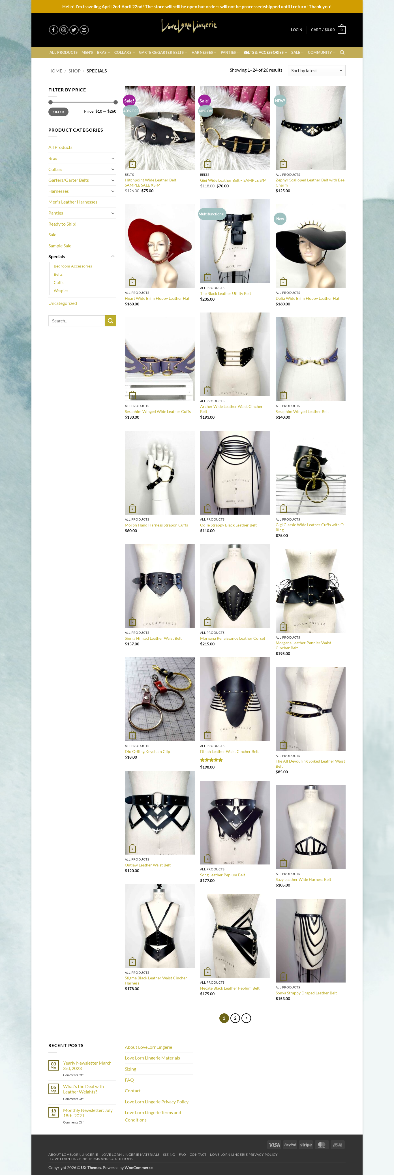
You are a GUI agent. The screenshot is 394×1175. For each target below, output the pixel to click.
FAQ (129, 1079)
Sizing (130, 1068)
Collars (124, 52)
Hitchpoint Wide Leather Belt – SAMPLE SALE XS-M (152, 182)
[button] (296, 30)
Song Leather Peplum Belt (222, 874)
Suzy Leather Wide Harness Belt (303, 879)
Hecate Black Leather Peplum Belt (230, 988)
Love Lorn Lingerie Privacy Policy (157, 1101)
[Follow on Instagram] (63, 30)
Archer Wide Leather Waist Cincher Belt (231, 409)
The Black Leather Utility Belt (225, 293)
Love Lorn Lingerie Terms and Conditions (153, 1116)
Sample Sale (59, 245)
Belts (58, 274)
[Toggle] (113, 158)
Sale (297, 52)
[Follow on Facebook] (53, 30)
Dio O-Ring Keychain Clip (147, 751)
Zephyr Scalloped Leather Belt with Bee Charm (310, 182)
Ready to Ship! (62, 223)
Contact (133, 1090)
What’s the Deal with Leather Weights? (83, 1089)
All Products (64, 52)
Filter (58, 112)
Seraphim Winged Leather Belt (302, 411)
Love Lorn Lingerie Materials (152, 1057)
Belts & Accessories (265, 52)
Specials (56, 256)
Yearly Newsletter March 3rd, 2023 (87, 1065)
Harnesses (204, 52)
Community (322, 52)
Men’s (87, 52)
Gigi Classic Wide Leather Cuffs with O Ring (310, 527)
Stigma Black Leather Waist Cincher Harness (156, 980)
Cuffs (58, 282)
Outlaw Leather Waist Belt (148, 864)
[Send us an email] (84, 30)
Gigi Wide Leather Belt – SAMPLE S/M (233, 180)
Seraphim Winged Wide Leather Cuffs (158, 411)
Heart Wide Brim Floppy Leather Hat (157, 298)
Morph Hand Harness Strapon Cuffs (156, 525)
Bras (103, 52)
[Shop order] (317, 70)
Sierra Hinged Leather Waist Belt (153, 638)
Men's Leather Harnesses (72, 201)
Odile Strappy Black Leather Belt (228, 525)
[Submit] (110, 320)
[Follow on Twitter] (74, 30)
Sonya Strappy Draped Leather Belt (306, 992)
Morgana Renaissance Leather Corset (232, 638)
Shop (74, 70)
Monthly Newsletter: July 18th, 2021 (88, 1112)
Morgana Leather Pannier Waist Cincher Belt (303, 645)
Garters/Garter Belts (163, 52)
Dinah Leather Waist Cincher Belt (229, 751)
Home (55, 70)
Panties (230, 52)
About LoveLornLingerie (148, 1047)
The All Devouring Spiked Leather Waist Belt (310, 764)
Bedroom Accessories (73, 266)
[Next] (246, 1018)
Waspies (61, 290)
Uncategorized (62, 303)
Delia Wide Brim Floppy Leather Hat (307, 298)
